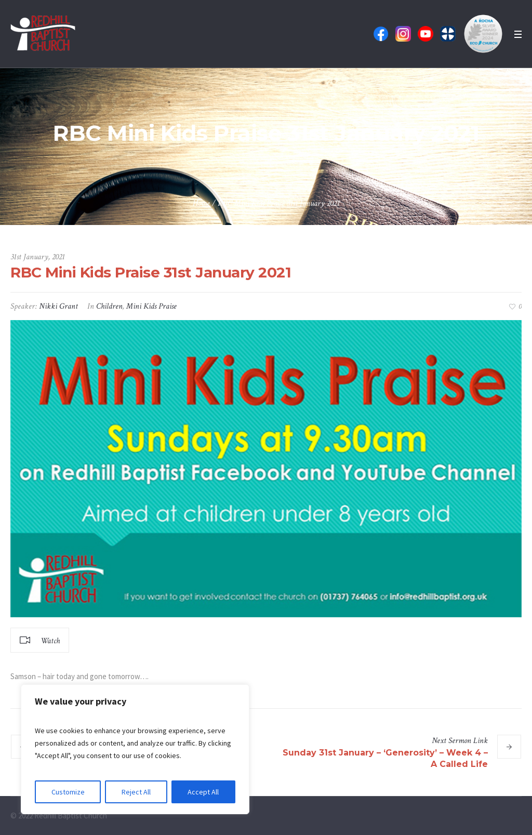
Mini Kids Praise (151, 306)
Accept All (203, 792)
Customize (68, 792)
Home (201, 203)
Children (109, 306)
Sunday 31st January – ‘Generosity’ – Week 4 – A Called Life (385, 758)
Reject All (136, 792)
